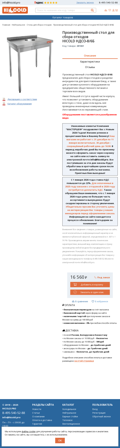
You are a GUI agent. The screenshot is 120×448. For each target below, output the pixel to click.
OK (60, 440)
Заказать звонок (85, 3)
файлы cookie (29, 431)
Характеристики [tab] (90, 61)
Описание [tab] (90, 55)
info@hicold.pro (11, 2)
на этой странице (84, 361)
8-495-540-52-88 (108, 2)
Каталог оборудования (19, 103)
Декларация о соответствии (22, 99)
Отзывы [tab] (90, 67)
